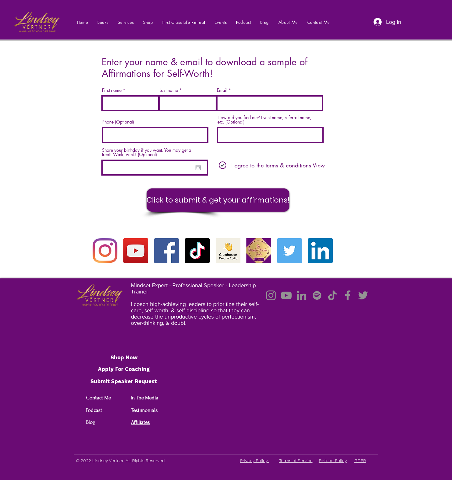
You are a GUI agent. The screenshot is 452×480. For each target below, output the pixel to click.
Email (222, 90)
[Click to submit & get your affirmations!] (218, 200)
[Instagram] (105, 250)
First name (111, 90)
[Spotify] (317, 295)
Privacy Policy (254, 460)
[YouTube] (135, 250)
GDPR (360, 460)
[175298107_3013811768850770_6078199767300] (258, 250)
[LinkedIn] (320, 250)
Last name (168, 90)
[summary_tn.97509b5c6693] (228, 250)
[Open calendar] (198, 167)
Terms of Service (296, 460)
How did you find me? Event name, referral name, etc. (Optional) (264, 119)
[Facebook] (166, 250)
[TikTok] (197, 250)
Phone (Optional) (118, 122)
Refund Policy (333, 460)
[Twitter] (289, 250)
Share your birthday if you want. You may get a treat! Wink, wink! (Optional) (146, 152)
